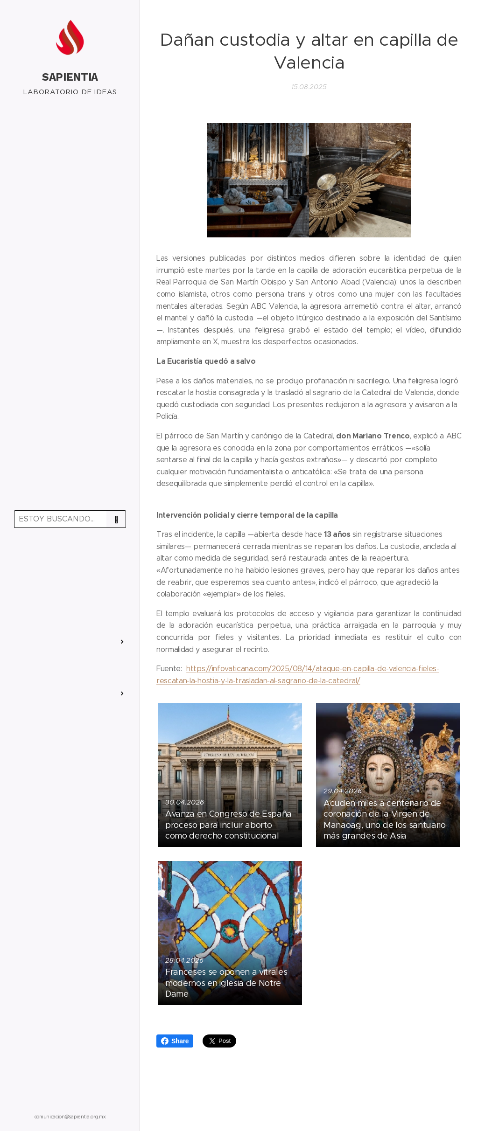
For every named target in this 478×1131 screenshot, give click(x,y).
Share (175, 1041)
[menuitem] (70, 562)
